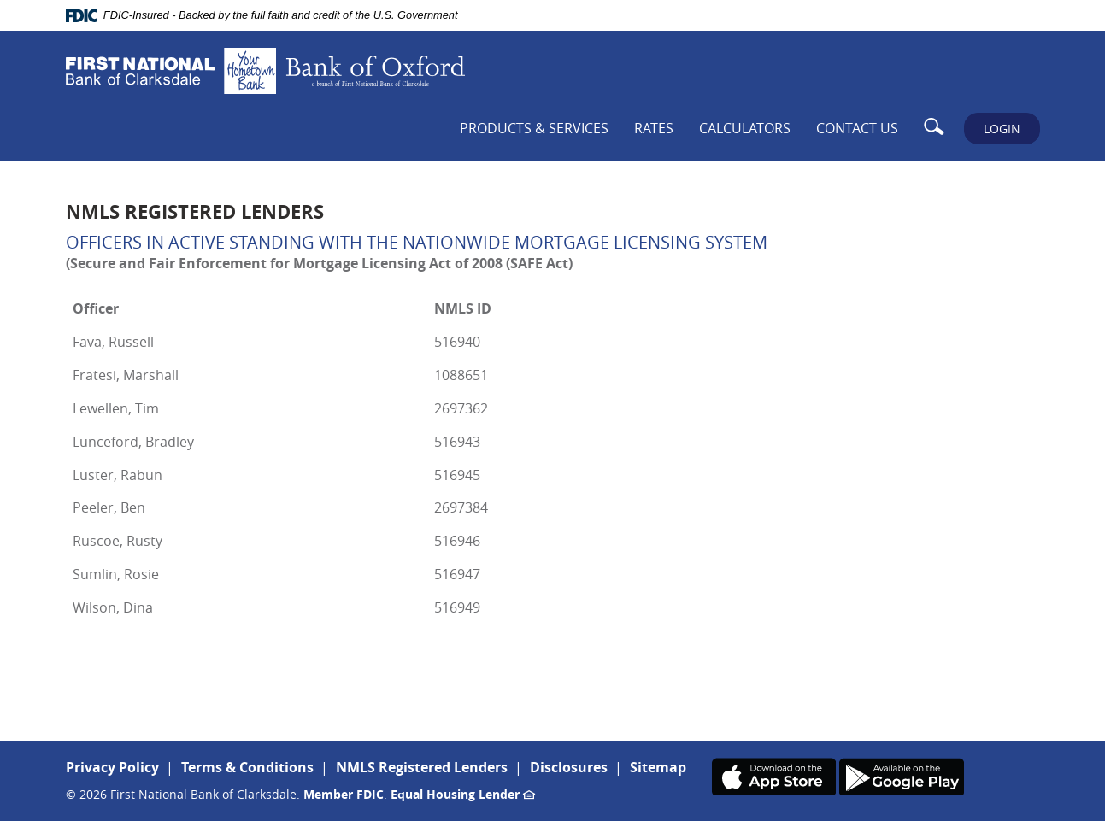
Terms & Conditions (247, 767)
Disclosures (569, 767)
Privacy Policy (112, 767)
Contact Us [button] (857, 128)
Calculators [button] (745, 128)
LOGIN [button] (1002, 128)
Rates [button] (653, 128)
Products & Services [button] (534, 128)
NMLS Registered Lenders (422, 767)
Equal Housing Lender (463, 794)
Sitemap (658, 767)
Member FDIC (343, 794)
